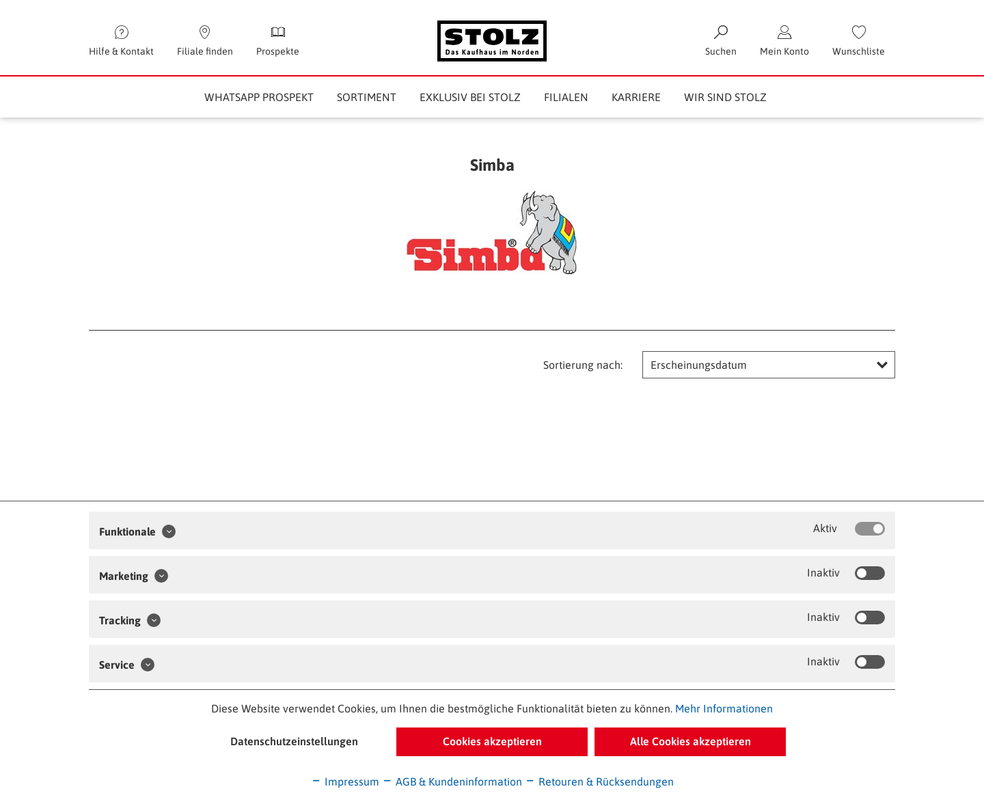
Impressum (345, 781)
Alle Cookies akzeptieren (690, 741)
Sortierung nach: (583, 365)
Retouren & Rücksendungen (599, 781)
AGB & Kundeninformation (452, 781)
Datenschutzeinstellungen (294, 741)
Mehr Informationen (724, 708)
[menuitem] (858, 40)
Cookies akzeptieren (492, 741)
